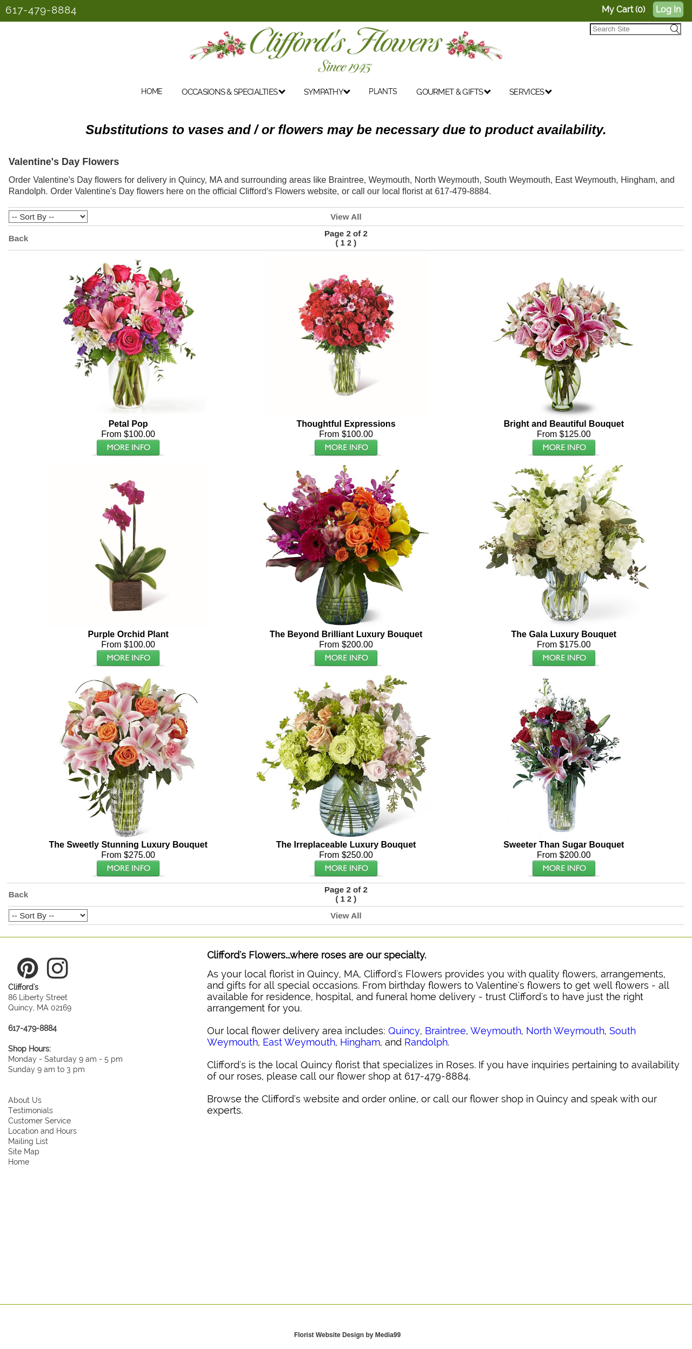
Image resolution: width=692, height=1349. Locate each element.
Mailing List (28, 1141)
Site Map (23, 1151)
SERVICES (530, 97)
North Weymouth (565, 1030)
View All (345, 216)
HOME (151, 96)
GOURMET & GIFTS (453, 97)
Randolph (426, 1042)
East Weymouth (299, 1042)
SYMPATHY (327, 97)
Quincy (404, 1030)
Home (18, 1161)
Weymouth (495, 1030)
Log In (668, 9)
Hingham (360, 1042)
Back (18, 238)
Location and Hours (42, 1130)
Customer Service (39, 1120)
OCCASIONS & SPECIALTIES (233, 97)
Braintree (445, 1030)
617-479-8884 (41, 10)
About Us (25, 1100)
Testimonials (30, 1110)
